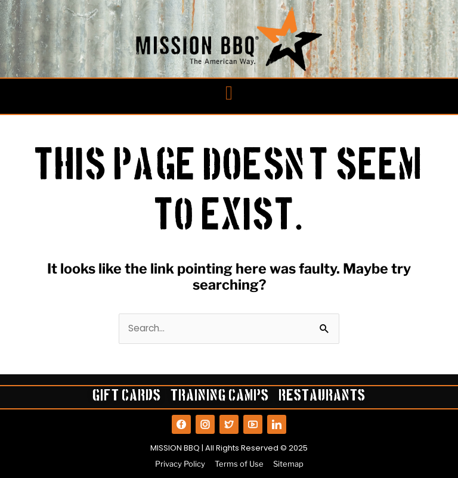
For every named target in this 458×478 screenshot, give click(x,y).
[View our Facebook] (181, 424)
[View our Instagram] (205, 424)
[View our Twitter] (229, 424)
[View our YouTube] (252, 424)
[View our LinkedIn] (276, 424)
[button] (229, 93)
